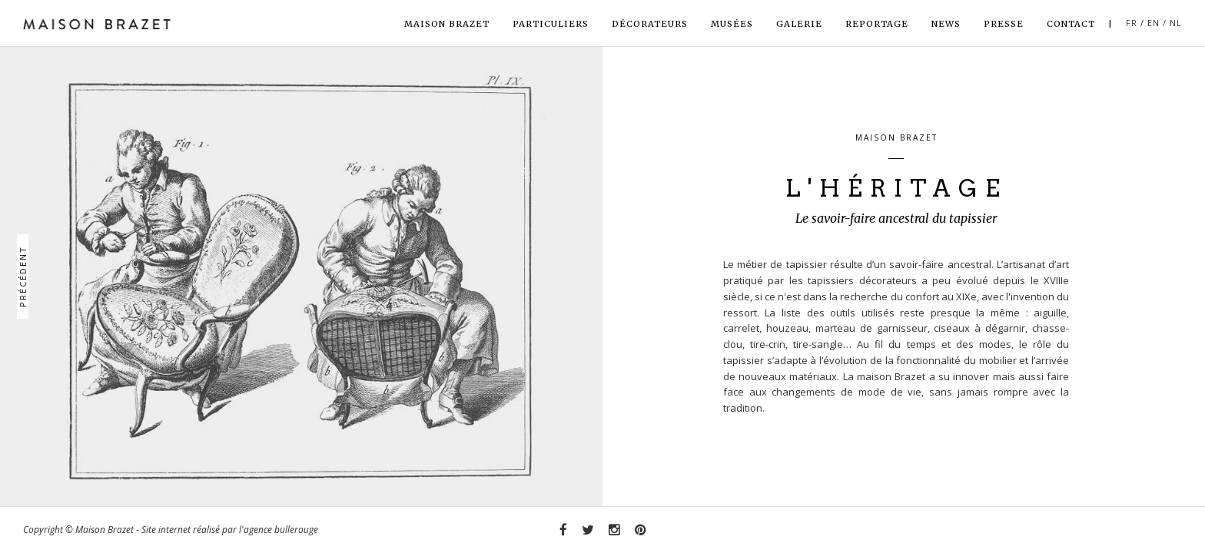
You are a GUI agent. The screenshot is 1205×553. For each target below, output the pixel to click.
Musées (732, 23)
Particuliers (551, 23)
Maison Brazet (447, 23)
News (946, 23)
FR (1131, 22)
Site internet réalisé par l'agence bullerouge (229, 529)
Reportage (876, 23)
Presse (1004, 23)
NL (1176, 22)
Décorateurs (650, 23)
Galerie (799, 23)
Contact (1071, 23)
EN (1153, 22)
